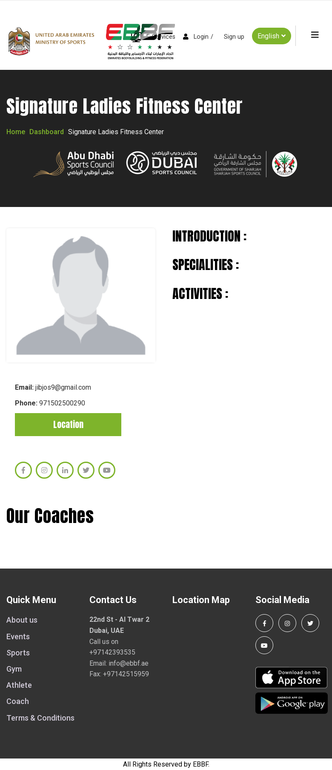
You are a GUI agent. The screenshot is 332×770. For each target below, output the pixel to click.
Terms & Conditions (40, 717)
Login (201, 36)
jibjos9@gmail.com (63, 387)
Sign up (234, 36)
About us (21, 619)
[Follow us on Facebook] (264, 623)
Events (18, 636)
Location (68, 424)
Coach (17, 701)
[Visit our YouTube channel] (264, 645)
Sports (18, 652)
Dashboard (46, 132)
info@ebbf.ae (129, 663)
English (272, 36)
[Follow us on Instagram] (287, 623)
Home (15, 132)
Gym (14, 668)
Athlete (19, 685)
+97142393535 (112, 652)
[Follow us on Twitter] (310, 623)
